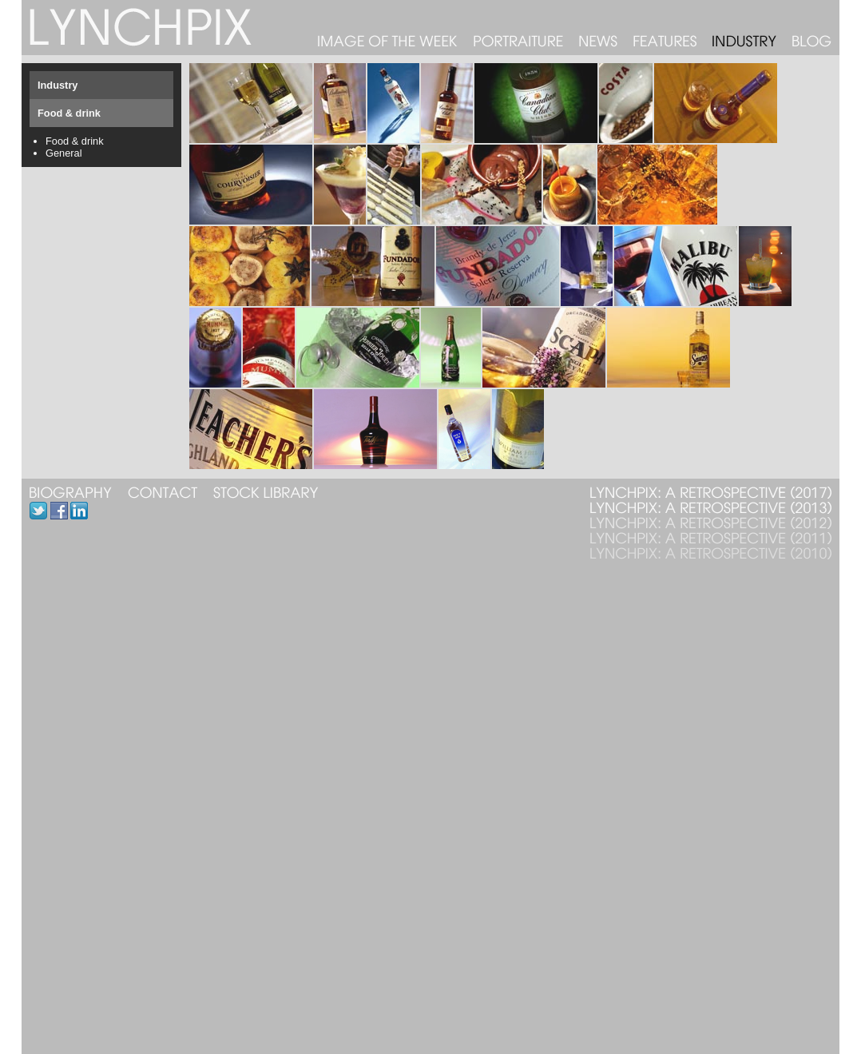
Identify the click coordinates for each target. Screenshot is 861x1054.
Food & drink (75, 141)
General (64, 153)
